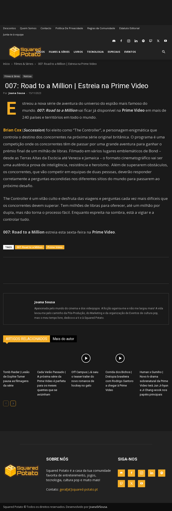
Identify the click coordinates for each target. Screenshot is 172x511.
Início (6, 64)
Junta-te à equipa (13, 34)
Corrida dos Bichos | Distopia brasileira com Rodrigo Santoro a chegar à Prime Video (119, 381)
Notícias (28, 76)
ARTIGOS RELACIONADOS (26, 339)
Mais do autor (63, 339)
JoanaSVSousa (98, 507)
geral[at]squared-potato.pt (79, 489)
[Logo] (25, 52)
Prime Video (54, 247)
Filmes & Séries (59, 51)
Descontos (9, 28)
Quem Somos (28, 28)
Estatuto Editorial (129, 28)
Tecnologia (95, 51)
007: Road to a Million (30, 247)
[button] (163, 52)
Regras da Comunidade (101, 28)
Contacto (46, 28)
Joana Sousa (17, 93)
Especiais (114, 51)
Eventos (130, 51)
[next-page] (13, 403)
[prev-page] (6, 403)
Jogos (40, 51)
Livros (78, 51)
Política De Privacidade (69, 28)
